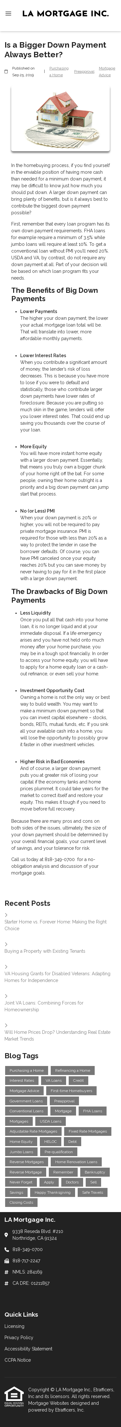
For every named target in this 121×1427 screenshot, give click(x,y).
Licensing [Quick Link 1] (14, 1326)
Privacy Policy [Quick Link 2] (18, 1337)
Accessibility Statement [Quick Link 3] (28, 1348)
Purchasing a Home (59, 71)
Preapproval (84, 71)
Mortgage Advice (107, 71)
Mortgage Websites (49, 1403)
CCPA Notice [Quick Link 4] (17, 1360)
